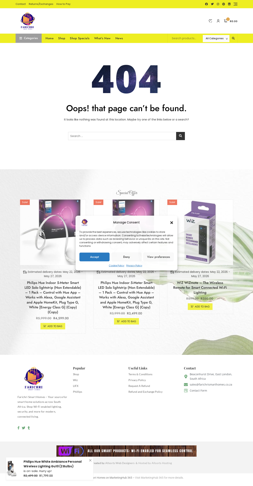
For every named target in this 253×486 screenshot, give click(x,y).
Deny (126, 257)
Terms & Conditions (140, 374)
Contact (21, 4)
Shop (61, 38)
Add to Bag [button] (54, 326)
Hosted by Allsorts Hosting (155, 463)
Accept (94, 257)
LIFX (75, 385)
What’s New (102, 38)
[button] (172, 222)
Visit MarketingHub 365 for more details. (159, 477)
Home (50, 38)
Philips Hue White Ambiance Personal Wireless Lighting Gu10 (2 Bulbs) (53, 466)
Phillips (77, 391)
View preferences (158, 257)
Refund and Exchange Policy (145, 391)
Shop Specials (80, 38)
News (119, 38)
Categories (28, 38)
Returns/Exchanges (41, 4)
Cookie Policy (116, 265)
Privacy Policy (134, 265)
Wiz (75, 380)
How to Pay (63, 4)
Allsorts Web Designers (120, 463)
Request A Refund (139, 385)
